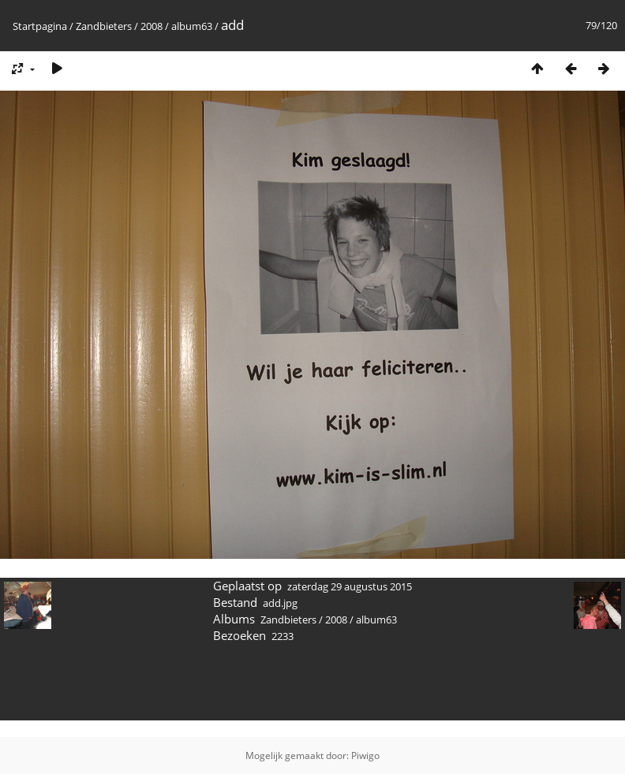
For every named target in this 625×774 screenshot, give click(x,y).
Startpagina (40, 26)
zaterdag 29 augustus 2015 (349, 586)
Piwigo (365, 755)
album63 (191, 26)
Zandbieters (104, 26)
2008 (151, 26)
